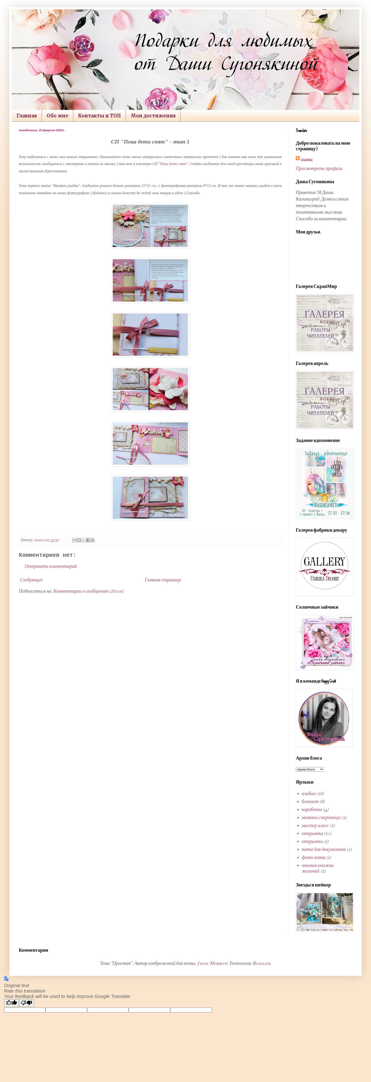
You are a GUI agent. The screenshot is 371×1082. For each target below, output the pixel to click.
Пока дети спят (173, 164)
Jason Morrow (212, 963)
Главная (26, 116)
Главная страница (163, 580)
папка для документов (324, 849)
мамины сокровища (321, 817)
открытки (312, 841)
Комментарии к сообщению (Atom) (88, 591)
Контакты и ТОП (99, 116)
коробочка (312, 809)
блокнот (310, 801)
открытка (312, 833)
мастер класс (315, 825)
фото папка (313, 857)
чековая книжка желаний (318, 868)
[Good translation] (11, 1003)
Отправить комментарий (51, 566)
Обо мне (57, 116)
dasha (306, 159)
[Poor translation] (26, 1003)
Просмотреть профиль (319, 168)
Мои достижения (153, 116)
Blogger (261, 963)
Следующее (31, 580)
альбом (309, 793)
